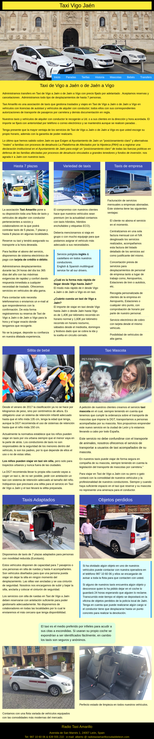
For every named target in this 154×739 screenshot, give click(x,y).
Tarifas (85, 77)
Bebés (131, 77)
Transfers (146, 77)
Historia (99, 77)
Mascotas (116, 77)
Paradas (71, 77)
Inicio (57, 77)
